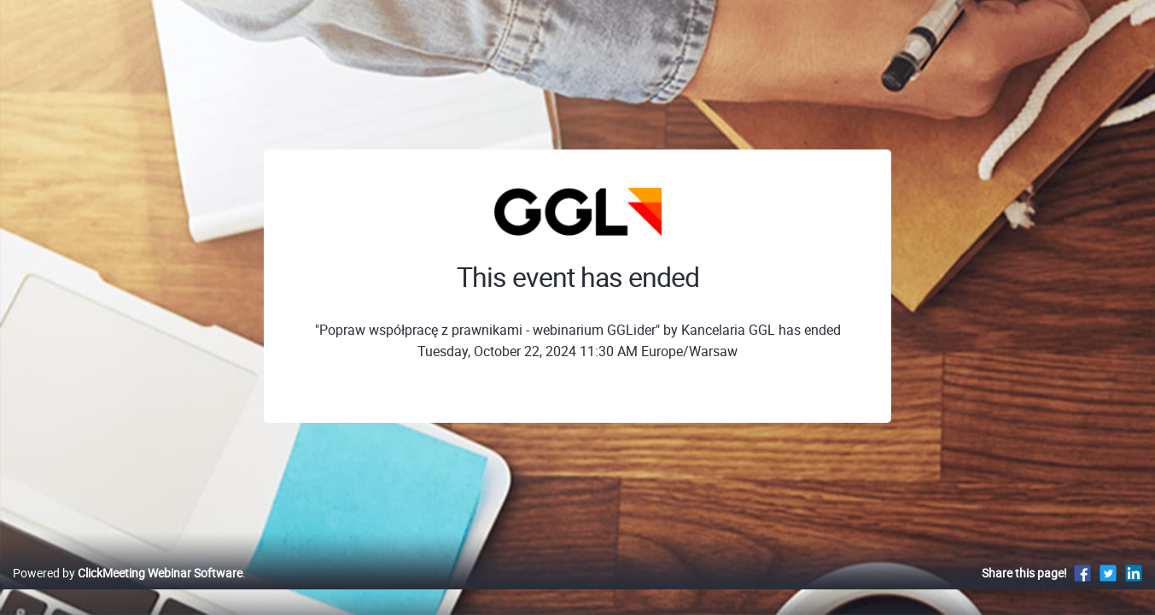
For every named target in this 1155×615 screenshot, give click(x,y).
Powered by (127, 591)
